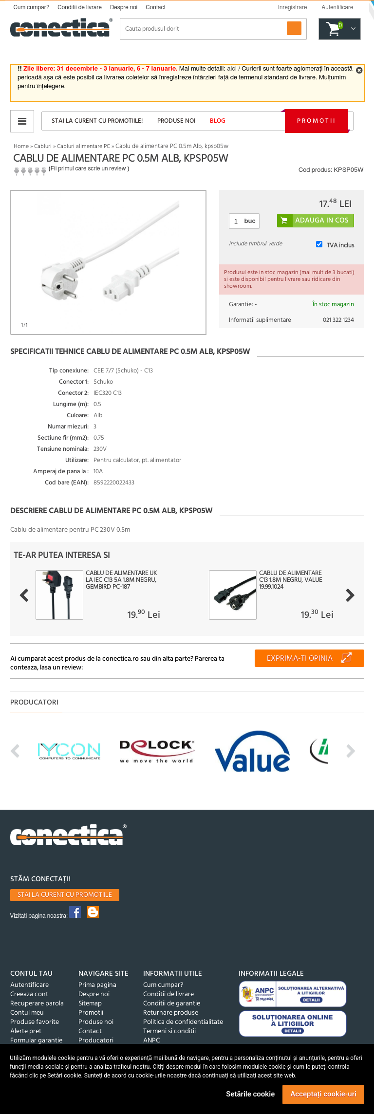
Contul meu (27, 1013)
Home (21, 146)
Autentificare (29, 985)
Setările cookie (250, 1094)
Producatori (95, 1040)
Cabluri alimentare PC (83, 146)
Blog (217, 121)
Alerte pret (25, 1031)
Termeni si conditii (169, 1031)
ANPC (151, 1040)
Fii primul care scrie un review (88, 168)
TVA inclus (340, 246)
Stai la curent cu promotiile (65, 895)
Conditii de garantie (171, 1003)
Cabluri (43, 146)
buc (250, 220)
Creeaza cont (29, 994)
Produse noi (176, 121)
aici (231, 69)
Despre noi (123, 7)
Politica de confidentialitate (183, 1022)
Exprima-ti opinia (300, 658)
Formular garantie (36, 1040)
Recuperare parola (37, 1003)
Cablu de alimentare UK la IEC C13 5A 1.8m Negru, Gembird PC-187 (121, 580)
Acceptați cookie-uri (323, 1094)
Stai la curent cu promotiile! (97, 121)
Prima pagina (97, 985)
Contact (156, 7)
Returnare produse (170, 1013)
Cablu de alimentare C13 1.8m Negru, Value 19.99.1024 (290, 580)
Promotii (316, 121)
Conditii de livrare (79, 7)
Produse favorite (34, 1022)
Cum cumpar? (32, 7)
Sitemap (90, 1003)
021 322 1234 (338, 320)
